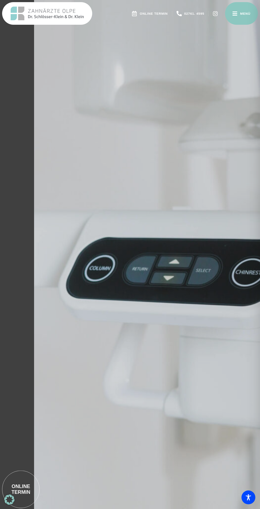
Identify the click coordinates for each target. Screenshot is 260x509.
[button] (9, 499)
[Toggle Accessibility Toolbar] (248, 497)
